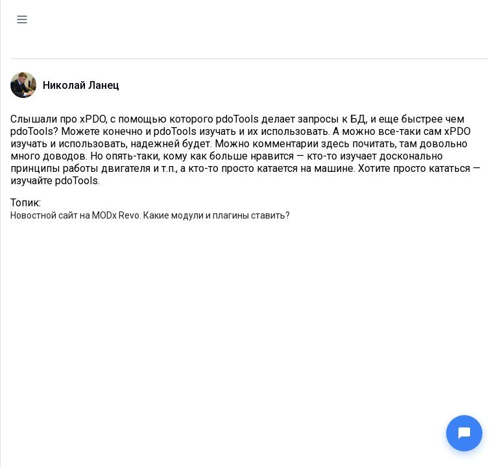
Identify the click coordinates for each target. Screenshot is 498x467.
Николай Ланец (81, 85)
